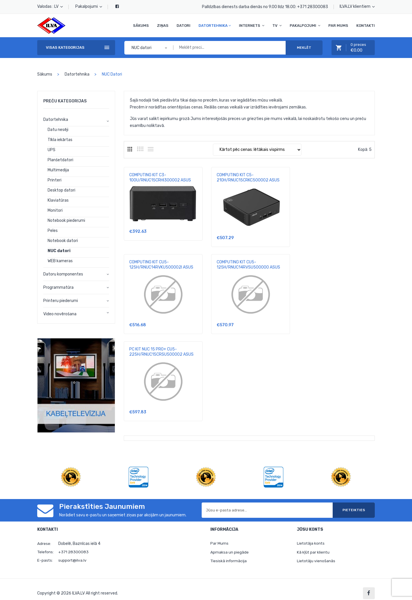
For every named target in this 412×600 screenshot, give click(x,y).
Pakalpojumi (88, 6)
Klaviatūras (58, 200)
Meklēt (304, 48)
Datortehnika (214, 25)
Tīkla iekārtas (60, 139)
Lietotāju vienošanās (316, 553)
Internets (251, 25)
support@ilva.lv (72, 552)
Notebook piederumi (66, 220)
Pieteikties (353, 502)
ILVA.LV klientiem (357, 6)
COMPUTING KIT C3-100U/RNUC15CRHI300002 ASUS (160, 177)
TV (277, 25)
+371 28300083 (312, 6)
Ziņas (162, 25)
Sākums (141, 25)
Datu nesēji (58, 129)
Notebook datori (63, 240)
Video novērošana (59, 314)
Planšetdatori (60, 160)
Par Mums (338, 25)
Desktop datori (61, 190)
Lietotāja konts (311, 535)
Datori (183, 25)
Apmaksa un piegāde (229, 544)
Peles (53, 230)
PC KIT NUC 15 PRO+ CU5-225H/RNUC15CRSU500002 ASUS (248, 265)
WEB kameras (60, 260)
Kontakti (365, 25)
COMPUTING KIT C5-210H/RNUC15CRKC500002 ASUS (247, 177)
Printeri (54, 180)
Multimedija (58, 170)
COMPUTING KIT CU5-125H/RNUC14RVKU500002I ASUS (334, 177)
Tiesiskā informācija (229, 553)
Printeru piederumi (60, 300)
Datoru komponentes (63, 274)
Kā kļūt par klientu (313, 544)
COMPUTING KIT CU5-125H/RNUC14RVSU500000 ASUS (161, 265)
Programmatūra (58, 287)
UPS (51, 149)
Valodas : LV (50, 6)
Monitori (55, 210)
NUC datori (59, 250)
